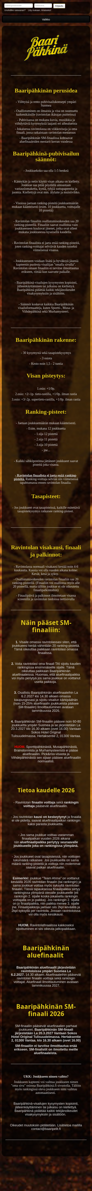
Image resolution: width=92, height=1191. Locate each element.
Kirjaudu (59, 6)
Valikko (46, 19)
